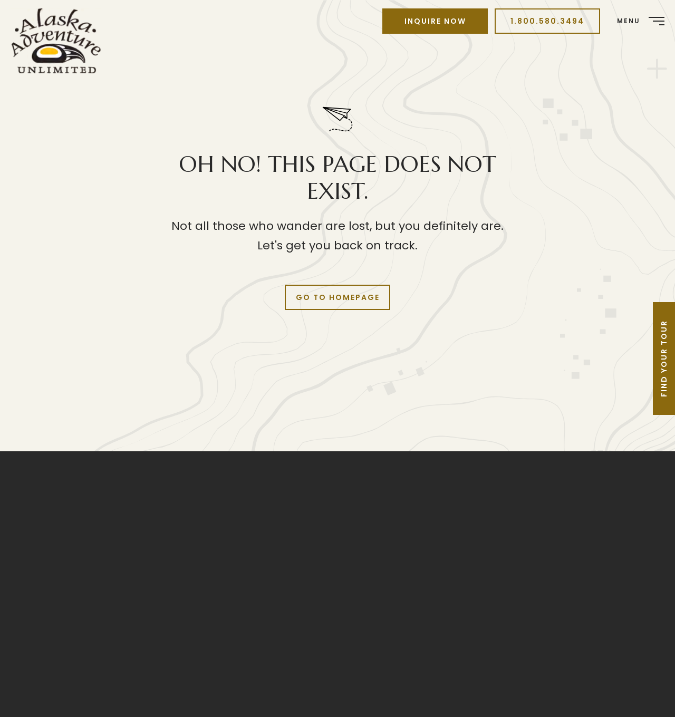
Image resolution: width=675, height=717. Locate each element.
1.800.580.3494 (547, 21)
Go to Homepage (338, 297)
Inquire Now (435, 21)
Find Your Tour (664, 358)
